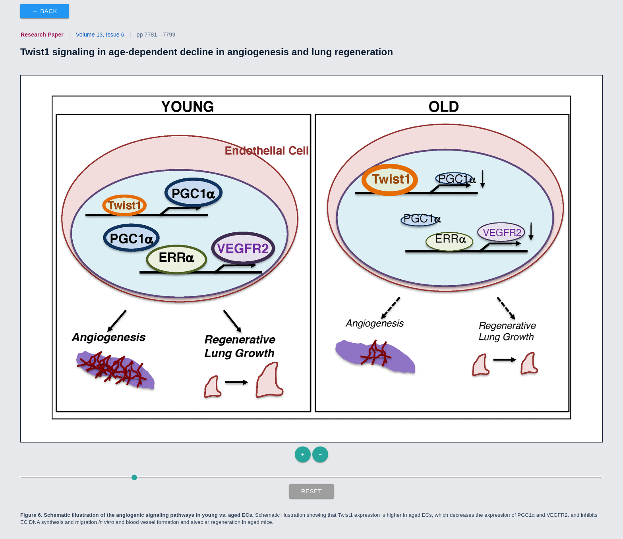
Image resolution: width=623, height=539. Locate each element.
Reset (311, 491)
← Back (44, 11)
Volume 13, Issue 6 (100, 34)
